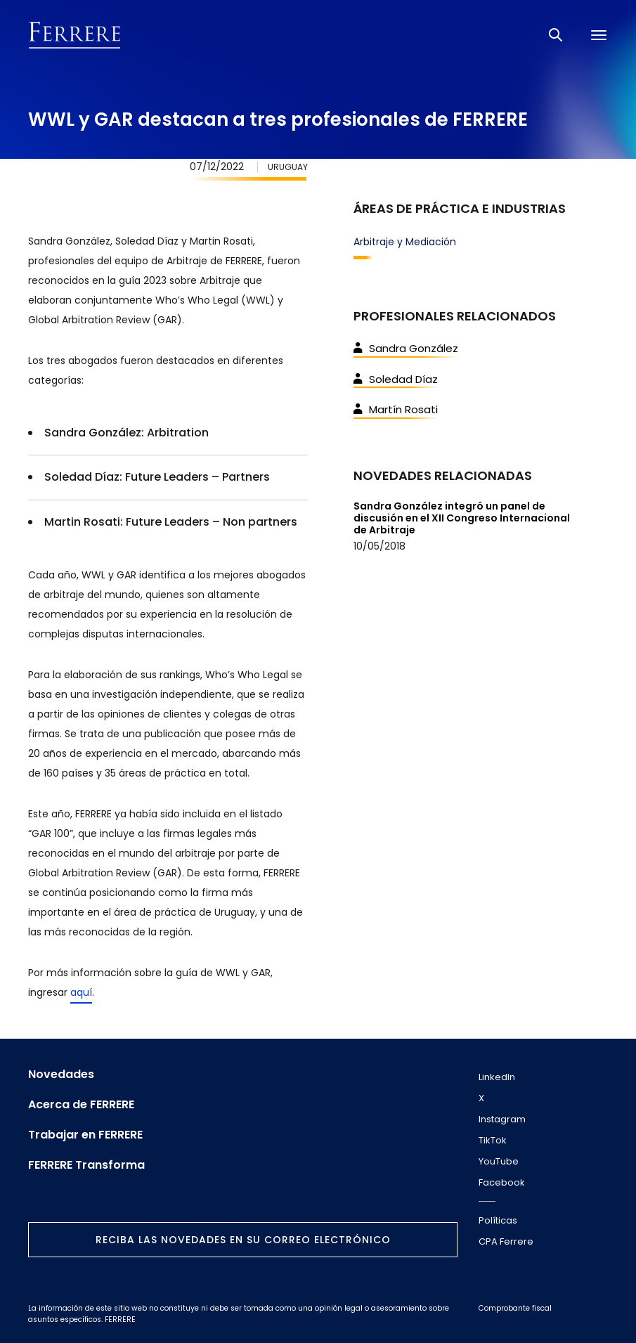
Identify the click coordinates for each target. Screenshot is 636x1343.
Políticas (498, 1220)
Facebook (502, 1182)
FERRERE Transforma (86, 1165)
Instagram (502, 1119)
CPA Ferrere (506, 1241)
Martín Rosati (395, 409)
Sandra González (405, 348)
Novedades (61, 1074)
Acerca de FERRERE (81, 1104)
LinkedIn (497, 1077)
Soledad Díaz (395, 379)
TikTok (493, 1140)
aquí (81, 992)
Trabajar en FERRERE (85, 1135)
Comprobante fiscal (515, 1308)
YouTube (499, 1161)
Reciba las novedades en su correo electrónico (243, 1240)
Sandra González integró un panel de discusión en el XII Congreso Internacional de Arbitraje (461, 518)
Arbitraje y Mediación (404, 242)
